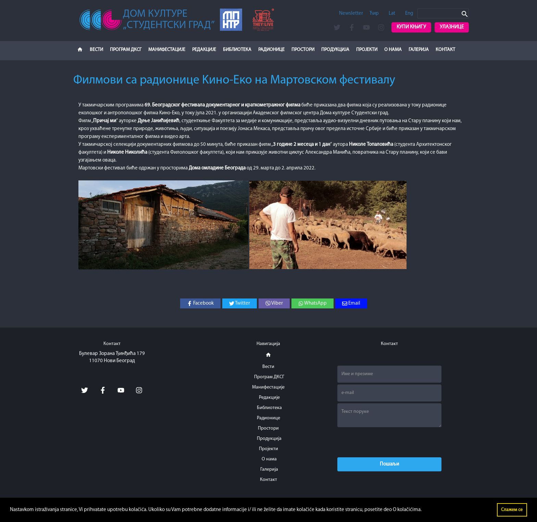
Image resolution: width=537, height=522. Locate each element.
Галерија (419, 49)
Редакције (204, 49)
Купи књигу (411, 27)
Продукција (335, 49)
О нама (393, 49)
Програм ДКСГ (125, 49)
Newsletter (351, 13)
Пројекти (366, 49)
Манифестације (166, 49)
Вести (96, 49)
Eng (409, 13)
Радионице (271, 49)
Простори (302, 49)
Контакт (445, 49)
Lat (392, 13)
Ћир (374, 13)
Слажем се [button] (512, 510)
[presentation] (389, 442)
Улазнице (452, 27)
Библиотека (237, 49)
